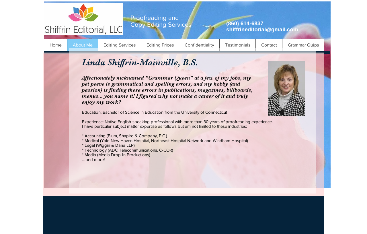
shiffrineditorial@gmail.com (262, 29)
